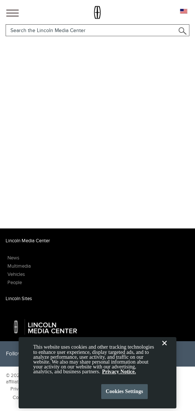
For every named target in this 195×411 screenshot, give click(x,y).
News (13, 258)
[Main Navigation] (12, 12)
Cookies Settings (124, 396)
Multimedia (19, 266)
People (14, 282)
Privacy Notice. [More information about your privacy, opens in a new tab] (119, 377)
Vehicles (16, 274)
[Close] (164, 354)
